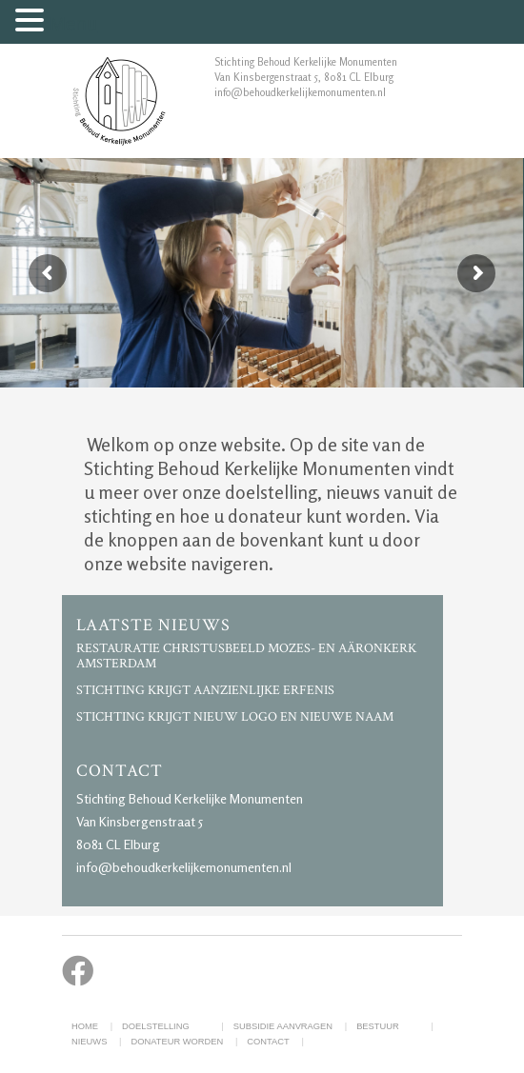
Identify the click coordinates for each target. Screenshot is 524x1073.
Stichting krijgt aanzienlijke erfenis (205, 690)
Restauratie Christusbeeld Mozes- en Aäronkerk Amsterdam (246, 656)
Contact (268, 1041)
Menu (73, 23)
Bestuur (377, 1026)
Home (84, 1026)
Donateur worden (177, 1041)
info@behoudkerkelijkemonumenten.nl (184, 867)
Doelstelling (156, 1026)
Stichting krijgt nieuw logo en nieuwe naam (234, 717)
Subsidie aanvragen (283, 1026)
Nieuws (89, 1041)
